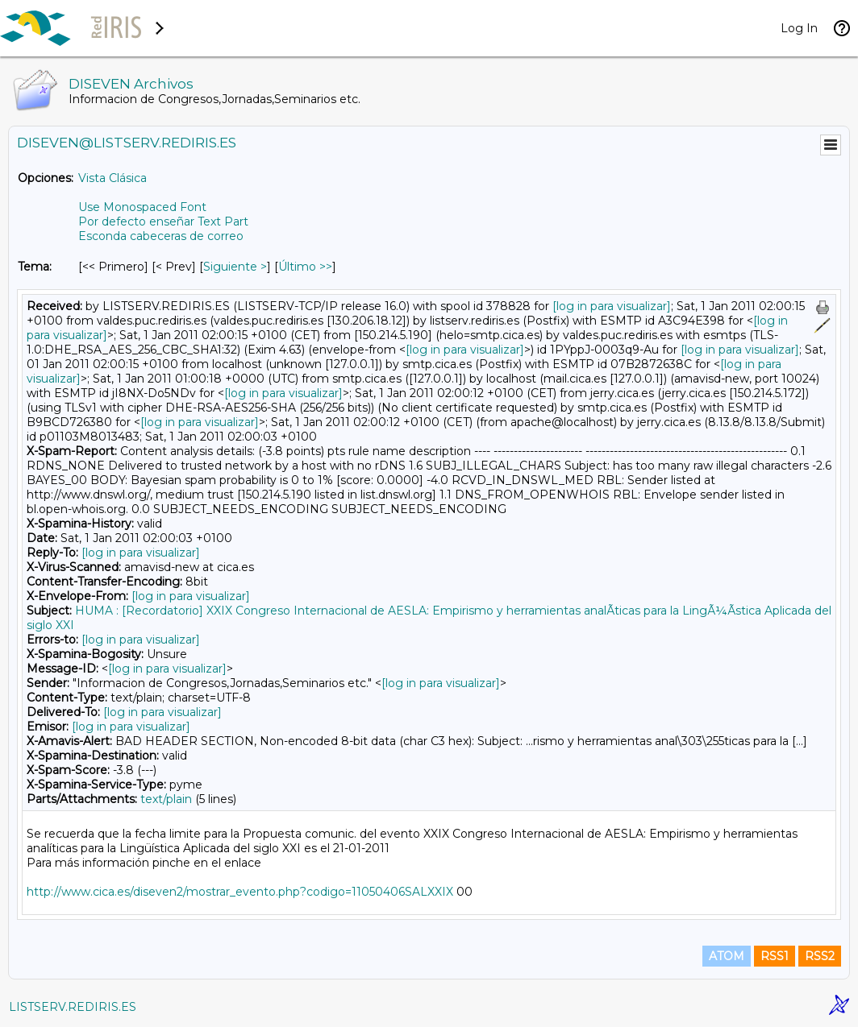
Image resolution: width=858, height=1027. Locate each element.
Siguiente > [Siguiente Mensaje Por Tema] (235, 266)
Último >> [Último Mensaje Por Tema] (305, 266)
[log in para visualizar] (611, 306)
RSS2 (820, 956)
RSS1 (774, 956)
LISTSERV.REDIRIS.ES (72, 1007)
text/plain (166, 799)
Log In (799, 28)
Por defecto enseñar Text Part (163, 221)
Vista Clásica (112, 178)
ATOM (726, 956)
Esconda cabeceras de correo (161, 236)
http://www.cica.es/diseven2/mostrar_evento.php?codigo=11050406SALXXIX (240, 891)
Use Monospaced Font (142, 207)
